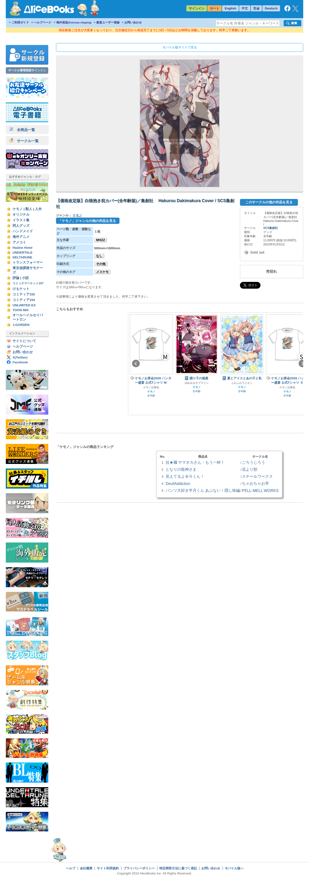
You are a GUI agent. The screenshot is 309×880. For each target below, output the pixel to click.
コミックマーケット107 (28, 283)
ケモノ (18, 209)
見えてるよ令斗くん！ (185, 476)
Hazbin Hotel (22, 247)
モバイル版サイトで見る (179, 47)
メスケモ (102, 272)
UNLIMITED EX (24, 305)
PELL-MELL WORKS (260, 490)
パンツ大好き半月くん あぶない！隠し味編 (203, 490)
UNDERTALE (23, 252)
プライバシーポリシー (139, 868)
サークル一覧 (24, 141)
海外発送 (73, 22)
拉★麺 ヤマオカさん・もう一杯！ (195, 462)
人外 (38, 209)
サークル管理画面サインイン (27, 70)
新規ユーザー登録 (107, 22)
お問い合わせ (133, 22)
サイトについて (24, 341)
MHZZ (100, 240)
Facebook (20, 362)
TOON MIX (21, 310)
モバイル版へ (234, 868)
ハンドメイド (23, 231)
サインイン (196, 8)
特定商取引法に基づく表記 (178, 868)
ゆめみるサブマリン (197, 382)
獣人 (28, 209)
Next (302, 363)
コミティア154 (24, 300)
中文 (245, 8)
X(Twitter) (20, 357)
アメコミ (19, 242)
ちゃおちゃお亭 (255, 483)
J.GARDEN (21, 325)
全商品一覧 (22, 130)
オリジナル (21, 214)
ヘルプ (70, 868)
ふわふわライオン (242, 382)
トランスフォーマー (28, 262)
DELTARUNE (22, 257)
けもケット (21, 289)
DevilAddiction (178, 483)
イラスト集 (21, 220)
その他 (100, 264)
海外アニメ (21, 237)
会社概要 (86, 868)
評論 (16, 278)
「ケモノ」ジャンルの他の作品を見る (87, 221)
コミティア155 (24, 294)
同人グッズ (21, 225)
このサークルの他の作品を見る (269, 202)
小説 (25, 278)
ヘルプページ (42, 22)
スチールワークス (257, 476)
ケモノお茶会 (151, 387)
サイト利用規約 (108, 868)
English (230, 8)
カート (214, 8)
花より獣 (249, 469)
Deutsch (271, 8)
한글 (256, 8)
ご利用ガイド (20, 22)
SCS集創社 (270, 228)
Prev (136, 363)
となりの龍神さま (181, 469)
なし (99, 256)
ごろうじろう (253, 462)
